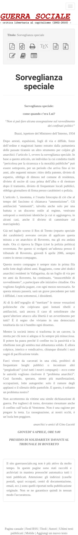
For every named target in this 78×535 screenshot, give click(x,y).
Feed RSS (31, 528)
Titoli (43, 528)
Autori (53, 528)
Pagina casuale (14, 528)
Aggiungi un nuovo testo (51, 533)
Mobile (29, 533)
